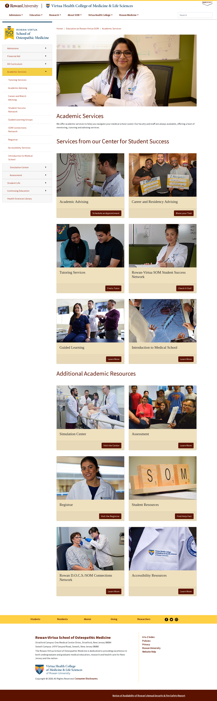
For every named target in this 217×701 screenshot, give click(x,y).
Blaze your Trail (184, 213)
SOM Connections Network (17, 129)
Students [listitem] (35, 619)
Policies (146, 640)
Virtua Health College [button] (99, 15)
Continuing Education (18, 190)
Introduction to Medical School (20, 157)
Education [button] (35, 15)
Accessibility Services (19, 147)
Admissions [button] (15, 15)
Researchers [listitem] (143, 619)
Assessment (16, 175)
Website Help (149, 651)
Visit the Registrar (110, 516)
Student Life (13, 183)
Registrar (13, 139)
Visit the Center (111, 445)
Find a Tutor (113, 288)
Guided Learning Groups (20, 119)
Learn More (113, 359)
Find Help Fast (184, 516)
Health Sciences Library (19, 198)
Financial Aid (13, 56)
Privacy (146, 644)
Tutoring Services (17, 79)
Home (59, 28)
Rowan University (21, 6)
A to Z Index (148, 637)
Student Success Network (17, 109)
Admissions (13, 48)
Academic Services (16, 71)
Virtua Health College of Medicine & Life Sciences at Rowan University (89, 6)
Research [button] (54, 15)
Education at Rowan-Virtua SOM (82, 28)
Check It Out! (185, 288)
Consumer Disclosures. (86, 678)
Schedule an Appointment (105, 213)
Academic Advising (17, 88)
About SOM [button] (73, 15)
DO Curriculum (14, 64)
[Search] (195, 15)
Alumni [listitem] (87, 619)
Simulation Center (19, 167)
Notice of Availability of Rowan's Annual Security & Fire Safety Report (149, 695)
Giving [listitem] (114, 619)
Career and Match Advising (17, 97)
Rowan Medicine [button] (128, 15)
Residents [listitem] (62, 619)
